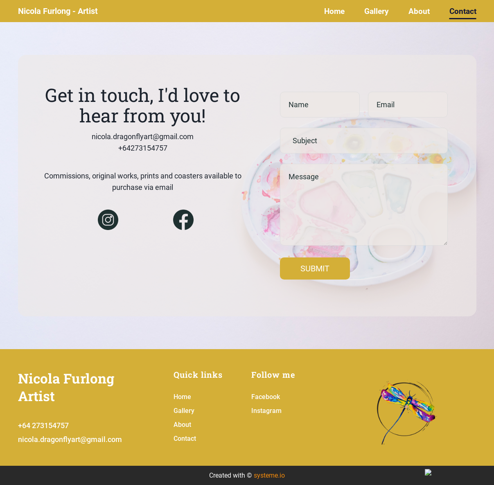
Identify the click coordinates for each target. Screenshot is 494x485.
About (419, 11)
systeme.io (269, 475)
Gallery (376, 11)
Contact (462, 11)
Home (334, 11)
